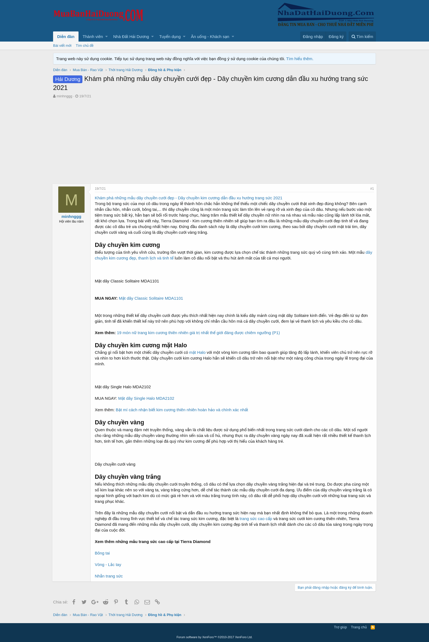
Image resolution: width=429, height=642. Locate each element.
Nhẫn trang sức (110, 576)
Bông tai (103, 553)
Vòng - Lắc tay (109, 564)
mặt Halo (198, 352)
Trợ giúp (340, 627)
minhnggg (64, 96)
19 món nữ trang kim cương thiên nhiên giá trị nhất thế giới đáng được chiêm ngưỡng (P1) (199, 332)
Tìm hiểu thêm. (300, 58)
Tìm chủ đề (85, 45)
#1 (371, 189)
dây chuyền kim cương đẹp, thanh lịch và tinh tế (139, 258)
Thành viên (93, 36)
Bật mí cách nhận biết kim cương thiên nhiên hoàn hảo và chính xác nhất (183, 409)
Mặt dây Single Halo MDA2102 (147, 398)
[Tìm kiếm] (362, 36)
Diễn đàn (65, 36)
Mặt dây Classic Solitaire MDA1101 (152, 298)
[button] (106, 36)
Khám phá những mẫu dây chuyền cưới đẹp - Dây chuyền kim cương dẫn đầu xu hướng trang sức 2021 (189, 197)
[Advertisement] (214, 139)
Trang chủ (359, 627)
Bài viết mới (62, 45)
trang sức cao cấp (270, 518)
